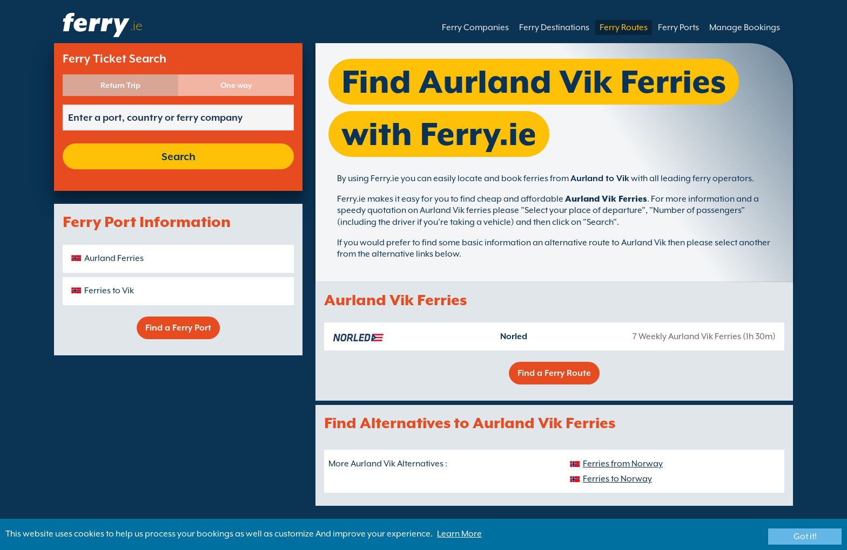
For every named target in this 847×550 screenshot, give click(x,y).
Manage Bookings (744, 27)
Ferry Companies (475, 27)
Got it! (805, 536)
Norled (513, 336)
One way (236, 85)
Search (179, 156)
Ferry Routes (624, 27)
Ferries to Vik (109, 290)
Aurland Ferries (114, 258)
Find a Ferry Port (178, 328)
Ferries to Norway (617, 479)
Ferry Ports (678, 27)
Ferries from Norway (623, 464)
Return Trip (120, 85)
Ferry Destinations (554, 27)
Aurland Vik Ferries (606, 199)
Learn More (459, 534)
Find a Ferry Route (554, 373)
